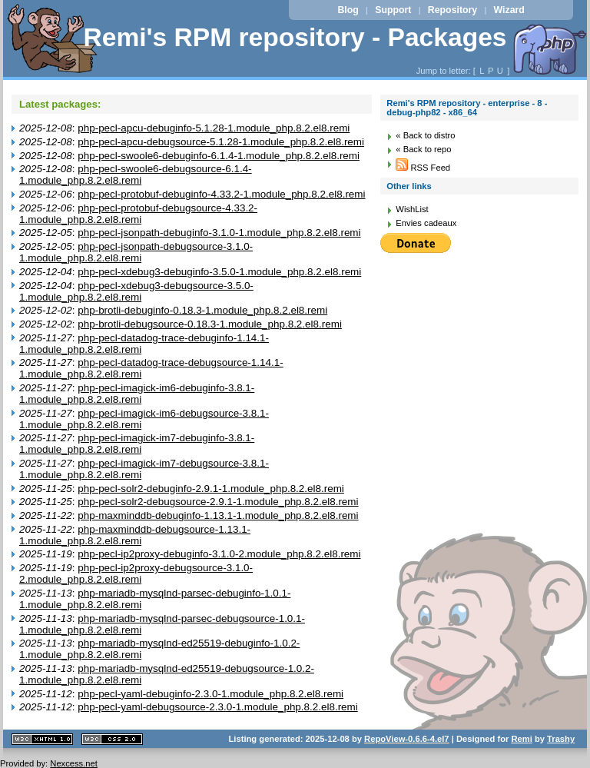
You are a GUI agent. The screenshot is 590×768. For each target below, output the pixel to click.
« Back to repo (423, 149)
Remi (521, 738)
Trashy (561, 738)
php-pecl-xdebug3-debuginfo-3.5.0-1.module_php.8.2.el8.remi (219, 272)
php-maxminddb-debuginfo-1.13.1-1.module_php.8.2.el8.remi (218, 515)
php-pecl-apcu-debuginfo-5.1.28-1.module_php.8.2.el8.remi (214, 128)
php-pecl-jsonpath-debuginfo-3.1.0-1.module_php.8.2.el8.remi (219, 232)
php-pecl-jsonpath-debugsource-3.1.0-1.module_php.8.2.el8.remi (136, 252)
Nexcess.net (74, 763)
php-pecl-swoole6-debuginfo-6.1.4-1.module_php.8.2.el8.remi (219, 155)
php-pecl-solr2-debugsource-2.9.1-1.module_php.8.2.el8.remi (218, 501)
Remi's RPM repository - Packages (294, 37)
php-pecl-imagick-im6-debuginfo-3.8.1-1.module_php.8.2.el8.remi (136, 393)
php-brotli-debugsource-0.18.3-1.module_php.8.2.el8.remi (210, 324)
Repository (452, 10)
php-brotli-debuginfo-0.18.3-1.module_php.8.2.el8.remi (202, 310)
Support (393, 10)
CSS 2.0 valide (112, 739)
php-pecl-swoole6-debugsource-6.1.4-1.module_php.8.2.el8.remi (135, 174)
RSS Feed (423, 167)
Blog (347, 10)
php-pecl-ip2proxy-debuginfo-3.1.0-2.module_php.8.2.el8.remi (219, 554)
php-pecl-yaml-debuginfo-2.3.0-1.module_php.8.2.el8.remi (210, 694)
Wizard (509, 10)
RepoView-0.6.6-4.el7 (406, 738)
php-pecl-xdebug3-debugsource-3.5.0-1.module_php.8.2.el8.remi (136, 291)
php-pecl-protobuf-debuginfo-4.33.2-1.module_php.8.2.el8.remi (221, 194)
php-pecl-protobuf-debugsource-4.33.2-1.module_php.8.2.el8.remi (138, 213)
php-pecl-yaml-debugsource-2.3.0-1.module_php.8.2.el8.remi (218, 707)
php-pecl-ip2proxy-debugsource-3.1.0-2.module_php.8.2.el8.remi (136, 573)
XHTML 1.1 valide (42, 739)
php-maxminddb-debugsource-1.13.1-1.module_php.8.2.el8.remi (134, 535)
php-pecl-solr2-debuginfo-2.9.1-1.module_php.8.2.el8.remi (211, 488)
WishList (412, 209)
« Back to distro (425, 135)
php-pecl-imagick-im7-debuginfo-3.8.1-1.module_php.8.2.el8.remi (136, 443)
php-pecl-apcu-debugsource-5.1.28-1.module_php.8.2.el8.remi (221, 142)
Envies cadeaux (426, 223)
